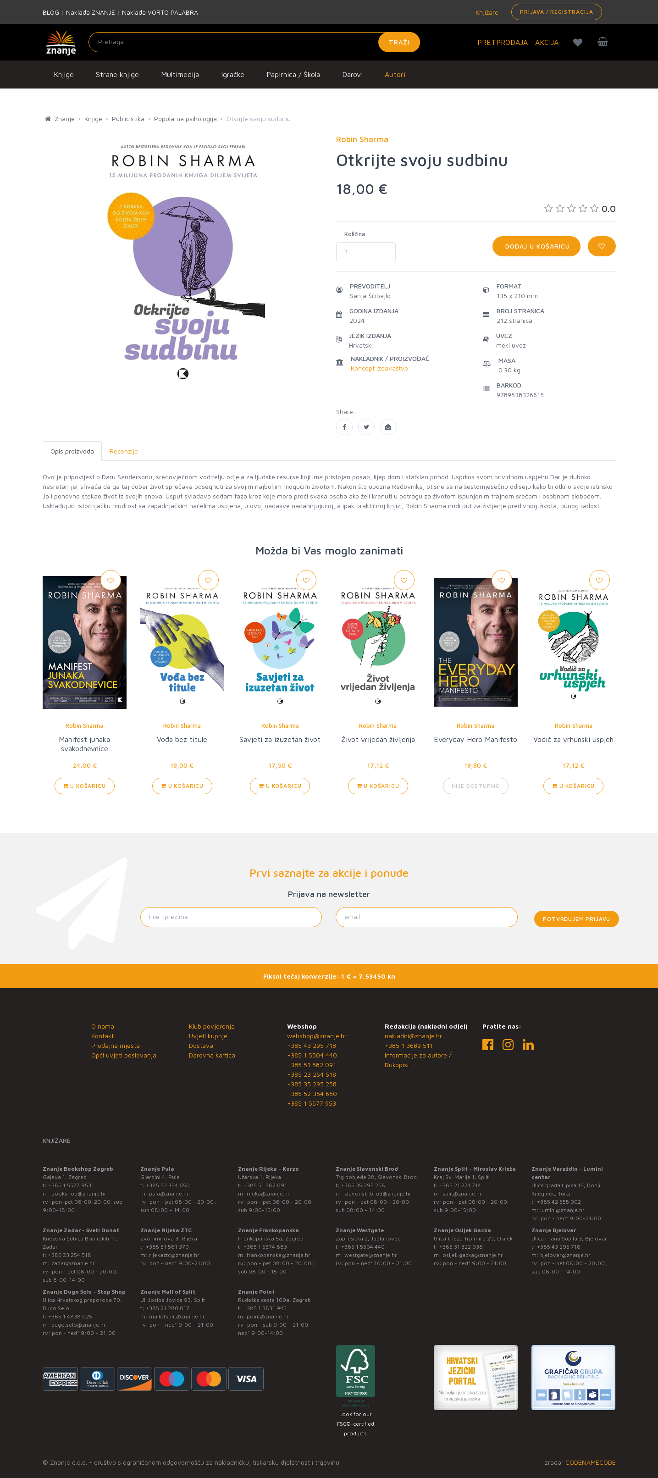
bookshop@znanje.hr (78, 1193)
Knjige (64, 74)
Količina (354, 234)
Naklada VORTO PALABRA (160, 12)
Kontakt (102, 1036)
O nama (102, 1026)
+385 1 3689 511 (409, 1045)
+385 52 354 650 (312, 1093)
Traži (399, 42)
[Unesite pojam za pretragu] (254, 42)
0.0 (580, 208)
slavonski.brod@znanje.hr (377, 1193)
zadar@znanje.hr (73, 1263)
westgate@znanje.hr (370, 1254)
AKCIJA (546, 42)
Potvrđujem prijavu (576, 918)
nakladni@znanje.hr (413, 1036)
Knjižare (486, 12)
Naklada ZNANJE (90, 12)
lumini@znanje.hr (562, 1210)
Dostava (201, 1045)
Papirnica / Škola (293, 74)
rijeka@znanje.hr (268, 1193)
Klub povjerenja (212, 1026)
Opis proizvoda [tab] (72, 451)
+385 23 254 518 (311, 1074)
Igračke (232, 74)
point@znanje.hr (268, 1316)
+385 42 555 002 (559, 1201)
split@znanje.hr (462, 1193)
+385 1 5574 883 (265, 1246)
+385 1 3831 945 (265, 1308)
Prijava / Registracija (556, 11)
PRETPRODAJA (502, 42)
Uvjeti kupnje (208, 1036)
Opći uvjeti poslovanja (123, 1055)
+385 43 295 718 (311, 1045)
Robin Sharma (84, 725)
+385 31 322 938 (461, 1246)
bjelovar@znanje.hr (565, 1254)
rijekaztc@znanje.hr (174, 1254)
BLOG (51, 12)
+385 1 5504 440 (312, 1055)
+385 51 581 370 (167, 1246)
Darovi (352, 74)
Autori (395, 74)
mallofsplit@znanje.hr (177, 1316)
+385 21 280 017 (167, 1308)
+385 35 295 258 (312, 1084)
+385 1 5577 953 (311, 1103)
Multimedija (180, 74)
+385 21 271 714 (460, 1185)
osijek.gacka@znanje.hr (472, 1254)
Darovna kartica (212, 1055)
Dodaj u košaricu (536, 246)
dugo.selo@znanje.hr (78, 1324)
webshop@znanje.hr (317, 1036)
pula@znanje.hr (169, 1193)
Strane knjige (117, 74)
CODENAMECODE (590, 1462)
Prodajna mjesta (115, 1045)
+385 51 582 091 (311, 1064)
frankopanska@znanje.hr (278, 1254)
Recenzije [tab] (124, 451)
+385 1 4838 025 (70, 1316)
